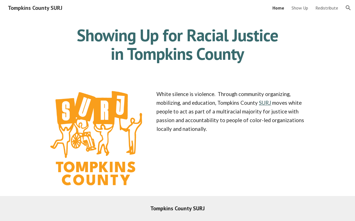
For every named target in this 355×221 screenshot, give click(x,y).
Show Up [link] (300, 8)
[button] (348, 8)
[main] (177, 44)
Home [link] (278, 8)
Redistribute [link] (326, 8)
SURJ (265, 103)
